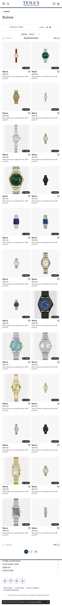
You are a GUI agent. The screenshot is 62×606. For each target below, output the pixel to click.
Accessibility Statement (11, 590)
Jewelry (7, 11)
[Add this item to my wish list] (28, 72)
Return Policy (8, 588)
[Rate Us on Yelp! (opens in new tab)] (22, 581)
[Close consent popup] (48, 602)
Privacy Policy (19, 588)
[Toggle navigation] (3, 3)
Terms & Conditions (32, 588)
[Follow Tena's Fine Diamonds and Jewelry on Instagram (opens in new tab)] (16, 581)
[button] (8, 3)
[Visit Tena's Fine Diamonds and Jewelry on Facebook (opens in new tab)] (4, 581)
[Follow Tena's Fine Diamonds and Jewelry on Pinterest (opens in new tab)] (10, 581)
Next (55, 38)
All (36, 551)
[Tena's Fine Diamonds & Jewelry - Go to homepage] (31, 3)
